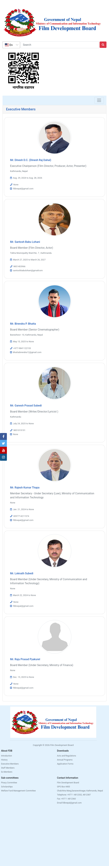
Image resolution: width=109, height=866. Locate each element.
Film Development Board (68, 782)
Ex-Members (6, 772)
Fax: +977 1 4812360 (66, 799)
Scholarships (7, 787)
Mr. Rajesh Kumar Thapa (24, 487)
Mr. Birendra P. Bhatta (23, 323)
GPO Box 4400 (63, 787)
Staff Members (7, 768)
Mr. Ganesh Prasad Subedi (26, 405)
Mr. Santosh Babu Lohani (25, 241)
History (4, 760)
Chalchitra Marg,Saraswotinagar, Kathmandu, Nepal (80, 791)
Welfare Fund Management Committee (18, 791)
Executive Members (10, 764)
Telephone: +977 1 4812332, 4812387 (74, 795)
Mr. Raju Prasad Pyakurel (25, 659)
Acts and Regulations (66, 756)
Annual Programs (65, 760)
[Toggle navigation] (99, 100)
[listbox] (11, 45)
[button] (3, 436)
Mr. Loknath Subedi (21, 573)
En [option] (9, 45)
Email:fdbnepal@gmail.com (69, 803)
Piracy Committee (9, 782)
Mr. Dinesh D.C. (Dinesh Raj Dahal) (30, 160)
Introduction (6, 756)
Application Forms (65, 764)
